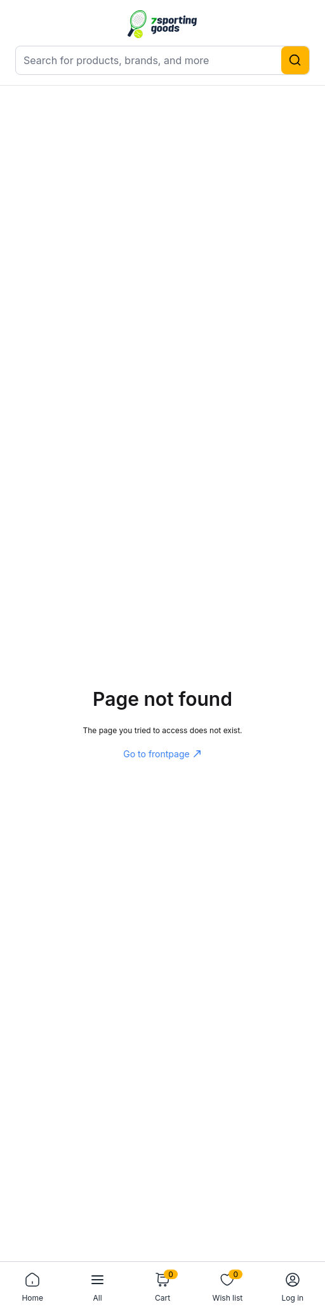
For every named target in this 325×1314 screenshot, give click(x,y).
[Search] (295, 60)
